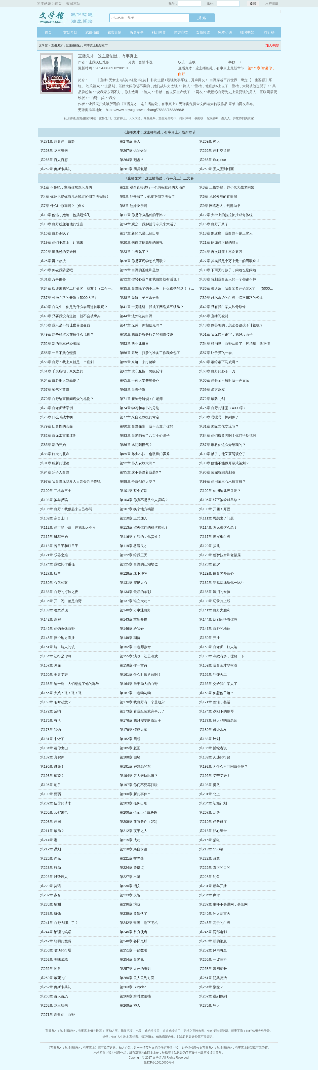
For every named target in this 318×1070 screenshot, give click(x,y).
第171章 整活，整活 (214, 702)
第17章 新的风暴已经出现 (139, 233)
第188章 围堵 (130, 757)
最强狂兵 (150, 118)
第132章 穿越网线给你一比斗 (221, 583)
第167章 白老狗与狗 (135, 693)
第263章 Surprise (212, 160)
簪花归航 (147, 1036)
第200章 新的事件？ (135, 794)
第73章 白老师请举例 (56, 408)
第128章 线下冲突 (133, 573)
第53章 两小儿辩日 (134, 344)
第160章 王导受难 (54, 674)
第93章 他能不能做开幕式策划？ (224, 463)
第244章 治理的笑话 (55, 932)
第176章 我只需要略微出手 (140, 720)
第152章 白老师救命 (135, 647)
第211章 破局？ (52, 831)
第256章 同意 (50, 969)
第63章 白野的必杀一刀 (217, 371)
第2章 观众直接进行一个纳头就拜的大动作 (152, 187)
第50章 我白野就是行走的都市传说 (146, 334)
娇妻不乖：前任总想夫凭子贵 (250, 1030)
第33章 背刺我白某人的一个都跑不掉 (227, 279)
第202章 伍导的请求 (55, 803)
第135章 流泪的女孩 (214, 592)
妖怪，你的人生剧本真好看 (120, 1036)
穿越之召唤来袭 (193, 1030)
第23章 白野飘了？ (134, 252)
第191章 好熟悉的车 (135, 766)
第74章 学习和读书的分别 (139, 408)
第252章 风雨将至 (213, 950)
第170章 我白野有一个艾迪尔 (142, 702)
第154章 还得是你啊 (55, 656)
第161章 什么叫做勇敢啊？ (140, 674)
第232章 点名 (50, 895)
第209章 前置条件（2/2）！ (141, 822)
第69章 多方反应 (212, 390)
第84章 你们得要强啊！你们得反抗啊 (227, 435)
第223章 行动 (50, 868)
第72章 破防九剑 (212, 399)
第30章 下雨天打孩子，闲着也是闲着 (227, 270)
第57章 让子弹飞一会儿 (217, 353)
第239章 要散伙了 (133, 913)
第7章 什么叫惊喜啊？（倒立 (62, 206)
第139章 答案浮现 (54, 610)
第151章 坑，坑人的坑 (57, 647)
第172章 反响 (50, 711)
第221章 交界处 (132, 858)
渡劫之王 (112, 1030)
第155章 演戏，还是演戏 (139, 656)
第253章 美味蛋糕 (54, 959)
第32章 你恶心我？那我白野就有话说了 (150, 279)
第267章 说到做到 (133, 151)
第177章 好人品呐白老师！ (220, 720)
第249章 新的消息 (213, 941)
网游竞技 (181, 32)
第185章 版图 (130, 748)
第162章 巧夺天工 (213, 674)
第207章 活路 (209, 812)
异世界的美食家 (243, 118)
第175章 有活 (50, 720)
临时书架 (247, 32)
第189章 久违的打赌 (214, 757)
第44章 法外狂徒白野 (136, 316)
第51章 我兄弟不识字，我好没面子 (226, 334)
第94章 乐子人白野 (54, 472)
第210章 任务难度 (213, 822)
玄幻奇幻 (70, 32)
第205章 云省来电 (54, 812)
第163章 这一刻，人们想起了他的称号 (69, 684)
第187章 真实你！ (54, 757)
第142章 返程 (50, 619)
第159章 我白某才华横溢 (218, 665)
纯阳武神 (185, 118)
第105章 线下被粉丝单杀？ (220, 500)
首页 (48, 32)
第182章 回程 (130, 739)
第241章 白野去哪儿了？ (59, 923)
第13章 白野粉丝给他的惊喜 (61, 224)
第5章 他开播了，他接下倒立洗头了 (147, 196)
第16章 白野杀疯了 (54, 233)
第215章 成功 (130, 840)
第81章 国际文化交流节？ (219, 426)
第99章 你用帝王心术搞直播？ (222, 481)
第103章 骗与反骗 (54, 500)
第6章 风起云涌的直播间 (218, 196)
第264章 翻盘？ (132, 160)
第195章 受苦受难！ (214, 776)
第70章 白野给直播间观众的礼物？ (67, 399)
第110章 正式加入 (133, 518)
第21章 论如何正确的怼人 (219, 242)
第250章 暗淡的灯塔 (55, 950)
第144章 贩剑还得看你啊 (218, 619)
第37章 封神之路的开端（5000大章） (69, 298)
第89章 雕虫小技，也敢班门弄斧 (145, 454)
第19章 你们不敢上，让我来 (61, 242)
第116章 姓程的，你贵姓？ (140, 537)
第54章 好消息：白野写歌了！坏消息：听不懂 (234, 344)
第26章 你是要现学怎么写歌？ (143, 261)
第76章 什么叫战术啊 (56, 417)
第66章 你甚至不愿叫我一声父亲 (224, 380)
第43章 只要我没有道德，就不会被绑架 (70, 316)
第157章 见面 (50, 665)
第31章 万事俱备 (53, 279)
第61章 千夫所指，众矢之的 (61, 371)
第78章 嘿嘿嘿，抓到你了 (219, 417)
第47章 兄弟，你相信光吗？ (141, 325)
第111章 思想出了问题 (216, 518)
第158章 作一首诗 (133, 665)
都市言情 (114, 32)
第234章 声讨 (209, 895)
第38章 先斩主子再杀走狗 (139, 298)
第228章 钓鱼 (209, 877)
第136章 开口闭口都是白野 (61, 601)
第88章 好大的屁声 (54, 454)
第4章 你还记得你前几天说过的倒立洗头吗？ (74, 196)
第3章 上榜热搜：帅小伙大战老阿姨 (226, 187)
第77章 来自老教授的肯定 (139, 417)
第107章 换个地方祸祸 (137, 509)
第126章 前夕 (209, 564)
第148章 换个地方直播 (57, 638)
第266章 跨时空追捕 (214, 151)
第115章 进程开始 (54, 537)
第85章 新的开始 (53, 445)
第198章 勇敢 (209, 785)
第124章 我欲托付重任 (57, 564)
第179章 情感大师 (133, 730)
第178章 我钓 (50, 730)
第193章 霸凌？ (52, 776)
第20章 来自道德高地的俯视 (141, 242)
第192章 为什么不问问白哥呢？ (223, 766)
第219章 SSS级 (211, 849)
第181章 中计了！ (54, 739)
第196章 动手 (50, 785)
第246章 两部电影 (213, 932)
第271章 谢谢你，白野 (57, 141)
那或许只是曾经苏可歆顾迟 (195, 1036)
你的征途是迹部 (217, 1030)
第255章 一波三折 (213, 959)
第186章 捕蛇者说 (213, 748)
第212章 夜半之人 (133, 831)
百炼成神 (212, 118)
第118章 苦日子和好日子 (59, 546)
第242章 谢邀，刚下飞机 (139, 923)
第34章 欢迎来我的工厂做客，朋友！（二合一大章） (80, 288)
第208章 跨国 (50, 822)
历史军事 (137, 32)
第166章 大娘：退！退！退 (61, 693)
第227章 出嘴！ (132, 877)
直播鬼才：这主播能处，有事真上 (72, 1047)
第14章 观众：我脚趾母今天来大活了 (148, 224)
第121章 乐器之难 (54, 555)
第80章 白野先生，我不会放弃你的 (146, 426)
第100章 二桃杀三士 (55, 491)
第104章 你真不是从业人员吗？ (144, 500)
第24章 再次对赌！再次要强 (220, 252)
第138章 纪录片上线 (214, 601)
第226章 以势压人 (54, 877)
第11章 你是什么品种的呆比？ (143, 215)
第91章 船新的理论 (54, 463)
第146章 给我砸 (132, 629)
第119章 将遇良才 (133, 546)
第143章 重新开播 (133, 619)
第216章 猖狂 (209, 840)
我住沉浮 (127, 1030)
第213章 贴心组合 (213, 831)
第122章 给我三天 (133, 555)
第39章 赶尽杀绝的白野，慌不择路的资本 (231, 298)
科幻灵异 (159, 32)
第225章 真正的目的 (214, 868)
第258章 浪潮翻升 (213, 969)
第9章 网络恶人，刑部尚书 (219, 206)
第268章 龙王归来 (54, 151)
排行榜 (269, 32)
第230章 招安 (130, 886)
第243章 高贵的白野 (214, 923)
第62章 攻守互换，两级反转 (141, 371)
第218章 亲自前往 (133, 849)
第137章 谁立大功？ (135, 601)
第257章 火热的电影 (135, 969)
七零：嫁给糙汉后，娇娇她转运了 (158, 1030)
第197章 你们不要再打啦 (139, 785)
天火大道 (135, 118)
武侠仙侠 (92, 32)
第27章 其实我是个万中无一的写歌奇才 (229, 261)
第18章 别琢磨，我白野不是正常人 (226, 233)
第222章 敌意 (209, 858)
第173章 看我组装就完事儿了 (142, 711)
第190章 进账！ (52, 766)
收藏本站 (73, 3)
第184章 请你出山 (54, 748)
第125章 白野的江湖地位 (139, 564)
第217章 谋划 (50, 849)
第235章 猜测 (50, 904)
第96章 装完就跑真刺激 (217, 472)
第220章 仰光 (50, 858)
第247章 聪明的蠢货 (55, 941)
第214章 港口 (50, 840)
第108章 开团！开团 (214, 509)
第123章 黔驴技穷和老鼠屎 (220, 555)
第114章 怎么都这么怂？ (218, 527)
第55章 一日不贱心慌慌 (58, 353)
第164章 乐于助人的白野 (139, 684)
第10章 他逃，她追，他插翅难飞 (65, 215)
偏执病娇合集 (165, 1036)
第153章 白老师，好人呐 (218, 647)
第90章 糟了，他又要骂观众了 (222, 454)
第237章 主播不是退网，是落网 (223, 904)
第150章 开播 (209, 638)
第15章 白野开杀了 (213, 224)
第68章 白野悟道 (132, 390)
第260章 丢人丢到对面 (216, 169)
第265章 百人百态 (54, 160)
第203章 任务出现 (133, 803)
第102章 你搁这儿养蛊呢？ (220, 491)
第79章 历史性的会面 (56, 426)
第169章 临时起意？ (55, 702)
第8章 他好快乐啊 (133, 206)
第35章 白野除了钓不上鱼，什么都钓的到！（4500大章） (164, 288)
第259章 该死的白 (54, 978)
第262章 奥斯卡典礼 (55, 169)
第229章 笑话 (50, 886)
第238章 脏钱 (50, 913)
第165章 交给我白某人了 (218, 684)
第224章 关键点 (132, 868)
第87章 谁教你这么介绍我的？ (222, 445)
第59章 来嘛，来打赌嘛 (138, 362)
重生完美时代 (167, 118)
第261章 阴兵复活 (133, 169)
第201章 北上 (209, 794)
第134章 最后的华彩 (135, 592)
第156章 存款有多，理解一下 (221, 656)
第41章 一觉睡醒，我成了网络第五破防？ (152, 307)
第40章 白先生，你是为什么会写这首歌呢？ (74, 307)
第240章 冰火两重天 (214, 913)
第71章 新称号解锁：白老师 (141, 399)
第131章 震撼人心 (133, 583)
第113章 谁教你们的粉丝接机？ (144, 527)
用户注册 (271, 3)
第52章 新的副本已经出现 (60, 344)
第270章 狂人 (130, 141)
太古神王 (120, 118)
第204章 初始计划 (213, 803)
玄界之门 (105, 118)
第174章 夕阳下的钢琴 (216, 711)
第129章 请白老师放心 (216, 573)
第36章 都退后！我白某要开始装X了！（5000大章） (239, 288)
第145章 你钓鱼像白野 (57, 629)
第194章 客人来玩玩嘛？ (139, 776)
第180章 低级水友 (213, 730)
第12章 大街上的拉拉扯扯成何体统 (226, 215)
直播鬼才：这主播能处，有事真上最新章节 (79, 45)
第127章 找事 (50, 573)
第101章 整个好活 (133, 491)
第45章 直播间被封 (213, 316)
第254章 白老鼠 (132, 959)
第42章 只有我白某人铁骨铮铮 (222, 307)
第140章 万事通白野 (135, 610)
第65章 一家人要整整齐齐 (139, 380)
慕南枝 (198, 118)
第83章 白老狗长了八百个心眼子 (145, 435)
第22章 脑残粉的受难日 (58, 252)
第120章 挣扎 (209, 546)
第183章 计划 (209, 739)
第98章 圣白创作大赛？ (138, 481)
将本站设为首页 (49, 3)
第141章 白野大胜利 (214, 610)
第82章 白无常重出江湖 (58, 435)
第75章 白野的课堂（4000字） (223, 408)
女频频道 (203, 32)
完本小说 (225, 32)
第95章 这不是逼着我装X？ (141, 472)
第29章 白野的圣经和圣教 (139, 270)
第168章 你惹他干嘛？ (216, 693)
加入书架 (272, 45)
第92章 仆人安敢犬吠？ (138, 463)
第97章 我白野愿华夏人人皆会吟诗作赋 (70, 481)
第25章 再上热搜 (53, 261)
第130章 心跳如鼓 (54, 583)
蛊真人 (225, 118)
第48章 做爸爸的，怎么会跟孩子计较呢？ (231, 325)
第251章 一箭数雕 (133, 950)
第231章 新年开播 (213, 886)
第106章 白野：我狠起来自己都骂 (66, 509)
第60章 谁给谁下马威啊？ (219, 362)
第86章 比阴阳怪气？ (136, 445)
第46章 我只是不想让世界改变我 (65, 325)
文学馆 (68, 17)
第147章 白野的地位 (214, 629)
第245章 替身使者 (133, 932)
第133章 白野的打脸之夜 (59, 592)
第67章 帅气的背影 (54, 390)
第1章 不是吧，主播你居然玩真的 (66, 187)
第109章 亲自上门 (54, 518)
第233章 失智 (130, 895)
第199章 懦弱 (50, 794)
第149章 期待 (130, 638)
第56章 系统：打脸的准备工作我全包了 (150, 353)
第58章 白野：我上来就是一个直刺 (67, 362)
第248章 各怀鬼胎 (133, 941)
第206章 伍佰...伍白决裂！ (140, 812)
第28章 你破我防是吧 (56, 270)
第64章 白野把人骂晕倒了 (60, 380)
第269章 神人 (209, 141)
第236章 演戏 (130, 904)
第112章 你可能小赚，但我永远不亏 (68, 527)
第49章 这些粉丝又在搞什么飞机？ (67, 334)
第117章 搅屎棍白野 (214, 537)
